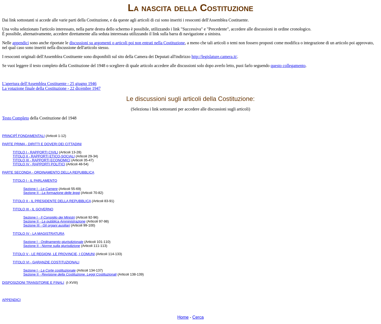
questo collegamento (288, 65)
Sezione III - (46, 225)
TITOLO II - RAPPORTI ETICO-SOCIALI (44, 156)
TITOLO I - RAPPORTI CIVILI (35, 152)
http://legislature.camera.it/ (214, 56)
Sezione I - (40, 189)
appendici (20, 43)
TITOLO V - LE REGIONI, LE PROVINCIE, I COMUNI (54, 254)
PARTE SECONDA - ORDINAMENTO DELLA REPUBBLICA (48, 172)
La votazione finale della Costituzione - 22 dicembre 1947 (51, 88)
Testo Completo (15, 118)
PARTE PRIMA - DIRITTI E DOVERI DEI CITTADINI (41, 144)
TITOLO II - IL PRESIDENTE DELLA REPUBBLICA (52, 201)
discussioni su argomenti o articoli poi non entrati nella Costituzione (127, 43)
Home (183, 317)
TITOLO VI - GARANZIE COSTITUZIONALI (46, 262)
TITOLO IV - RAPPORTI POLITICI (39, 164)
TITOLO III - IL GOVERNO (33, 209)
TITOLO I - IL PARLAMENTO (35, 181)
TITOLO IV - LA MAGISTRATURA (38, 234)
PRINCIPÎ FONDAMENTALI (23, 136)
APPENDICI (11, 300)
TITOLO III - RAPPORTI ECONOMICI (41, 160)
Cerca (198, 317)
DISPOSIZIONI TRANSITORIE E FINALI (33, 283)
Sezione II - (51, 193)
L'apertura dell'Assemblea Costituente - (49, 83)
